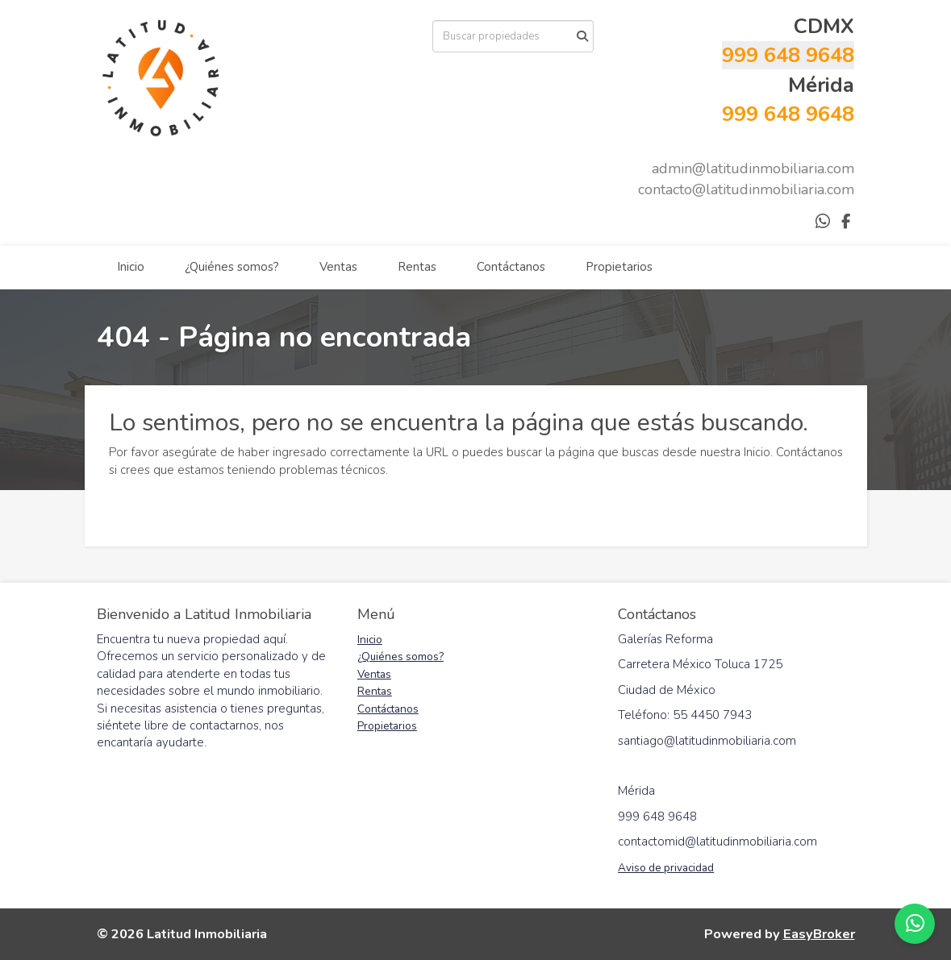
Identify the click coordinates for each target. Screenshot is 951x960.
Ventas (338, 267)
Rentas (417, 267)
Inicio (130, 267)
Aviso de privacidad (666, 867)
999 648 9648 (788, 55)
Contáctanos (511, 267)
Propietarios (619, 267)
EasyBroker (819, 934)
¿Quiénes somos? (232, 267)
